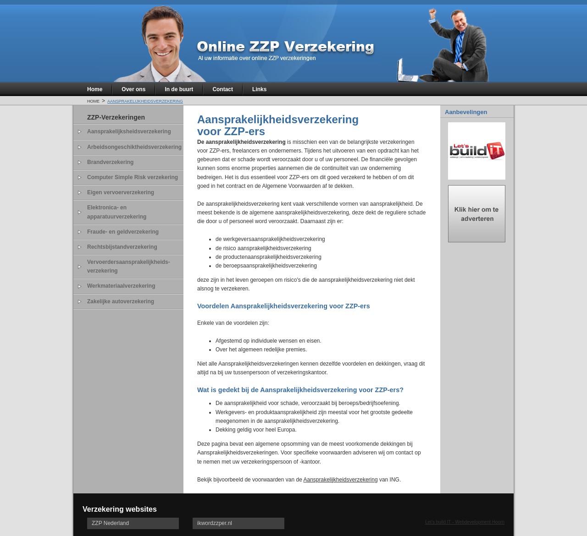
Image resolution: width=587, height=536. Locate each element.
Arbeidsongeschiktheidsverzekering (134, 147)
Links (259, 89)
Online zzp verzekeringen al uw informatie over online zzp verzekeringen (284, 49)
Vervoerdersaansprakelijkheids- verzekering (128, 266)
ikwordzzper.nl (214, 523)
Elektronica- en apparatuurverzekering (116, 211)
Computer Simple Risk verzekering (132, 177)
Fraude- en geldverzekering (123, 232)
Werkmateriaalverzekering (121, 286)
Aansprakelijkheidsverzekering (145, 100)
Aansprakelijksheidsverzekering (129, 131)
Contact (222, 89)
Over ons (133, 89)
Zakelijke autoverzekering (120, 301)
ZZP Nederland (110, 523)
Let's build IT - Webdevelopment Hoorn (464, 522)
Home (94, 89)
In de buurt (179, 89)
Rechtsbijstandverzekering (122, 247)
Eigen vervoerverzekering (120, 192)
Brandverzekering (110, 162)
